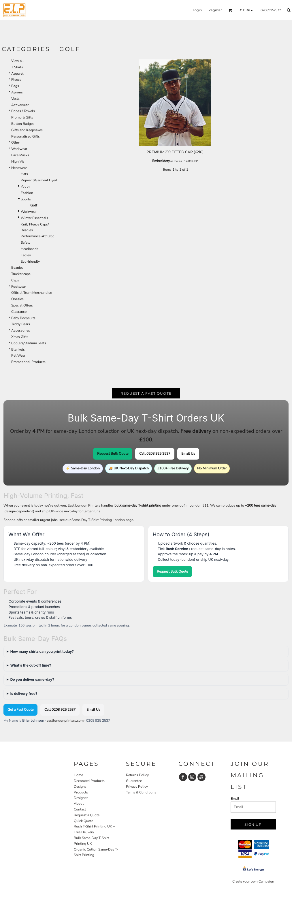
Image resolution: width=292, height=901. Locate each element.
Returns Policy (137, 775)
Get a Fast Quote (20, 709)
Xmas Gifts (19, 336)
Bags (15, 86)
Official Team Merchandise (31, 292)
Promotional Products (28, 362)
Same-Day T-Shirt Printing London (98, 520)
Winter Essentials (34, 218)
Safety (25, 242)
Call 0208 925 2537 (154, 453)
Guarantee (134, 780)
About (79, 803)
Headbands (29, 249)
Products (81, 792)
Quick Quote (83, 821)
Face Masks (20, 155)
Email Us (188, 453)
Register (215, 10)
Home (78, 775)
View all (17, 61)
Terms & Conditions (141, 792)
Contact (80, 809)
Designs (80, 786)
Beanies (17, 267)
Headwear (19, 167)
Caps (15, 280)
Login (197, 10)
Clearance (19, 311)
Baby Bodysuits (23, 318)
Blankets (18, 349)
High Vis (18, 161)
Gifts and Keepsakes (27, 130)
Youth (25, 186)
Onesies (17, 299)
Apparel (17, 73)
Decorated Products (89, 780)
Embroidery (161, 161)
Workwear (19, 148)
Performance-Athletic (37, 236)
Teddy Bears (20, 324)
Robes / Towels (23, 111)
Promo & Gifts (22, 117)
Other (15, 142)
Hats (24, 174)
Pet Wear (18, 355)
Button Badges (22, 123)
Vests (15, 98)
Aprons (17, 92)
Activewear (20, 105)
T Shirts (17, 67)
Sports (26, 199)
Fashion (27, 193)
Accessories (20, 330)
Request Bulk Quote (112, 453)
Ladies (26, 255)
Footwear (18, 286)
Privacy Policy (137, 786)
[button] (230, 10)
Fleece (16, 79)
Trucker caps (21, 274)
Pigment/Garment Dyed (39, 180)
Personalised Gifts (25, 136)
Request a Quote (86, 815)
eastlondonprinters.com (65, 720)
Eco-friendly (30, 261)
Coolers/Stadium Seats (28, 343)
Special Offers (22, 305)
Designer (81, 797)
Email (235, 798)
